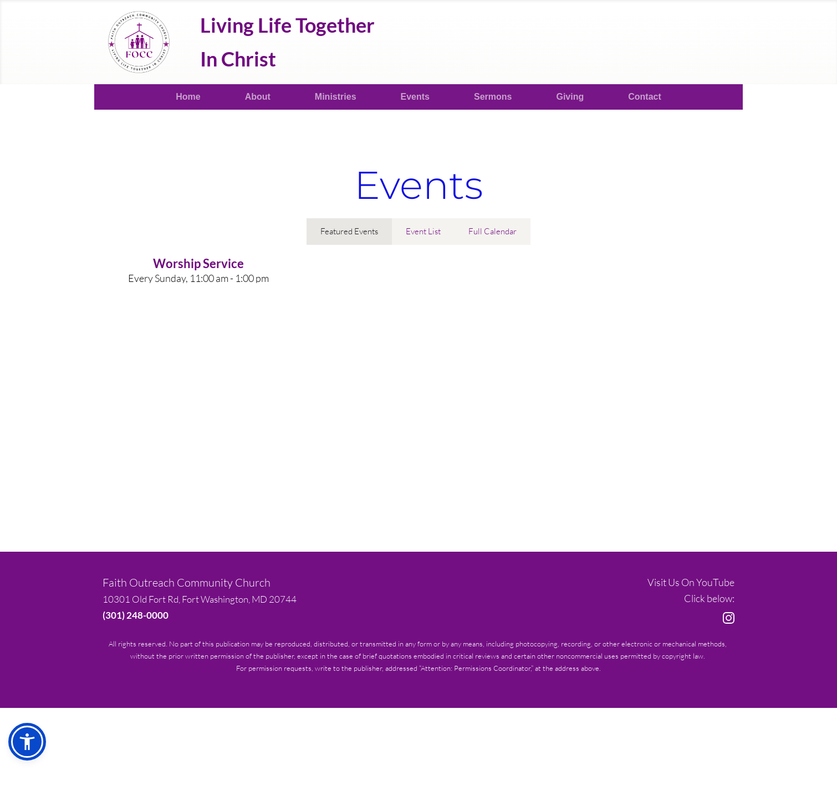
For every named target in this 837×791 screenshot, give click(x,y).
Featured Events (349, 231)
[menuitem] (188, 97)
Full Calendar (492, 231)
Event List (423, 231)
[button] (27, 742)
